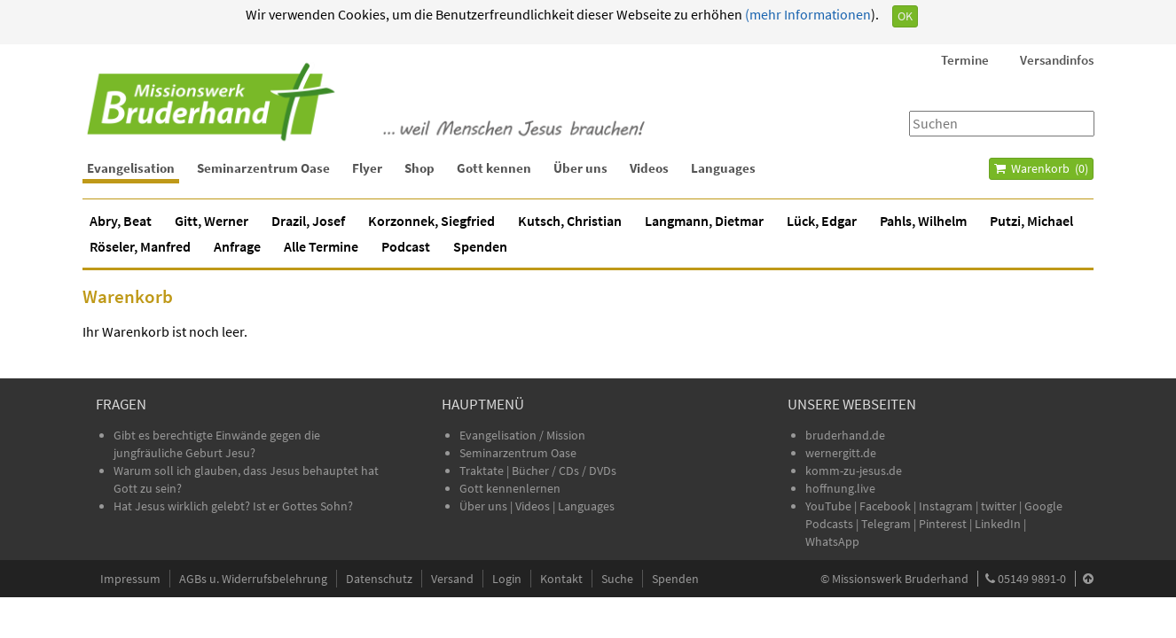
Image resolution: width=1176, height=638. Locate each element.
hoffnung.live (840, 488)
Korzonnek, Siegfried (431, 221)
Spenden (480, 246)
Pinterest (943, 524)
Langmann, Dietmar (704, 221)
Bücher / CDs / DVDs (564, 470)
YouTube (829, 506)
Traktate (482, 470)
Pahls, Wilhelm (923, 221)
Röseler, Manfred (140, 246)
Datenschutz (379, 579)
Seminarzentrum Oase (263, 168)
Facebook (885, 506)
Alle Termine (321, 246)
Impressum (130, 579)
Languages (723, 168)
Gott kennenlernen (510, 488)
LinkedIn (998, 524)
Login (506, 579)
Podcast (405, 246)
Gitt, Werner (211, 221)
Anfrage (237, 246)
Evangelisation (131, 168)
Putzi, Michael (1031, 221)
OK (905, 16)
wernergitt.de (840, 453)
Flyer (367, 168)
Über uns (580, 168)
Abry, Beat (121, 221)
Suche (617, 579)
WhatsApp (832, 541)
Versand (452, 579)
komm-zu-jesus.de (853, 470)
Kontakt (561, 579)
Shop (419, 168)
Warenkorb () (1041, 168)
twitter (998, 506)
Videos (649, 168)
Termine (965, 59)
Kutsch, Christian (570, 221)
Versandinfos (1057, 59)
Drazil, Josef (308, 221)
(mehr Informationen (806, 14)
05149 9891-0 (1032, 579)
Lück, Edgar (822, 221)
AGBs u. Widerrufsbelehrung (253, 579)
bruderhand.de (845, 435)
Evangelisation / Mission (522, 435)
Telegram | (890, 524)
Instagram (946, 506)
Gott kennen (494, 168)
